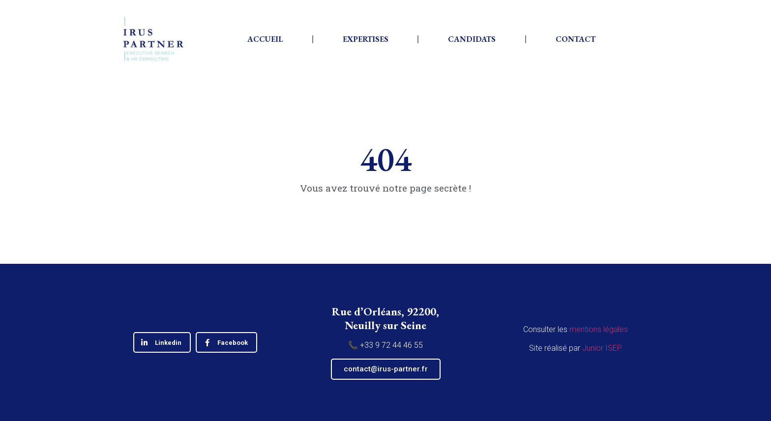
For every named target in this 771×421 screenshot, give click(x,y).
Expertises (365, 39)
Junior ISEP (602, 348)
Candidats (472, 39)
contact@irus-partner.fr (386, 369)
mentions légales (598, 329)
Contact (575, 39)
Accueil (265, 39)
